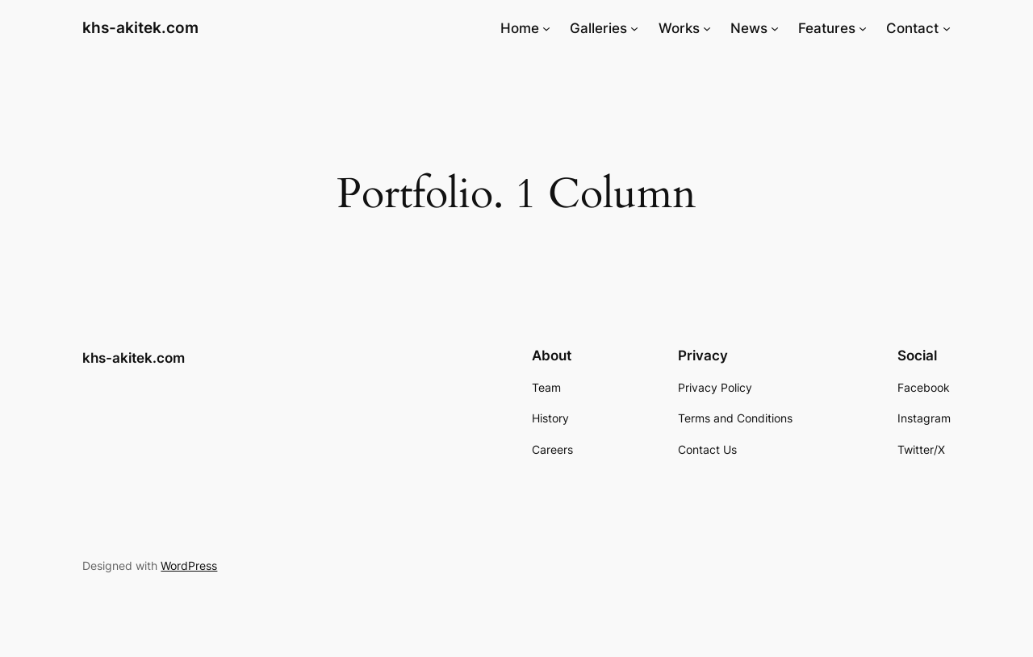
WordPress (189, 565)
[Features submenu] (863, 28)
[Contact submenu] (947, 28)
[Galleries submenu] (634, 28)
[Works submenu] (707, 28)
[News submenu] (775, 28)
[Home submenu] (546, 28)
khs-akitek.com (140, 27)
